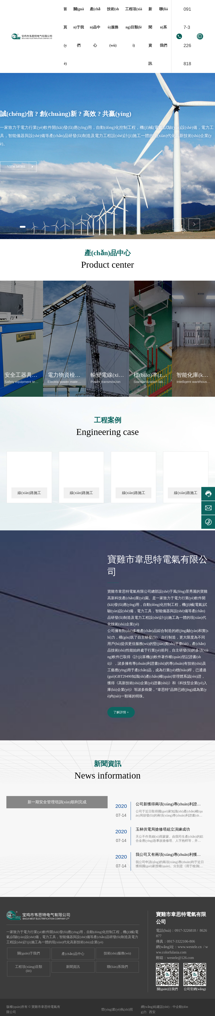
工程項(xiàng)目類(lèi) (28, 989)
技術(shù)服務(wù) (117, 974)
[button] (24, 226)
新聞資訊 (73, 987)
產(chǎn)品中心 (73, 974)
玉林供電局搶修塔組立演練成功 (163, 850)
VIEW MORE (16, 166)
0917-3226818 (187, 36)
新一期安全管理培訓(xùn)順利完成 (57, 823)
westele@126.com (180, 978)
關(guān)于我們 (28, 974)
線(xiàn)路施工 (29, 513)
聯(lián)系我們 (117, 987)
